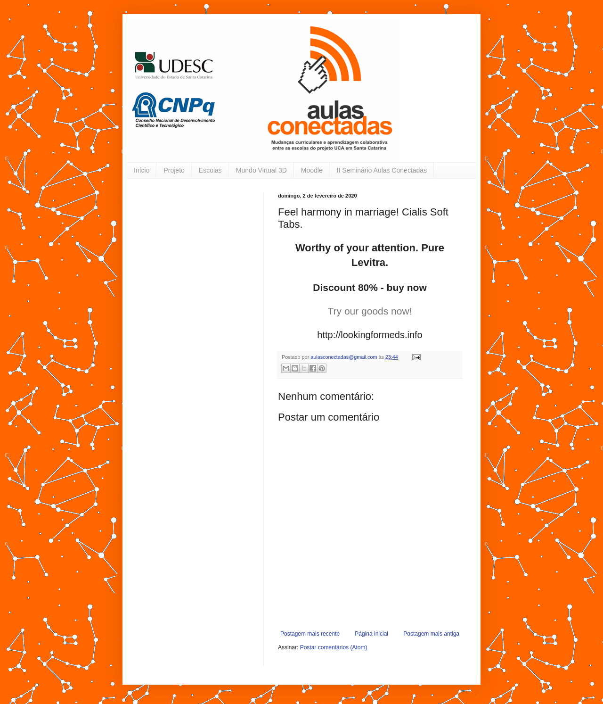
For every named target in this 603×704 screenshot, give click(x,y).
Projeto (173, 170)
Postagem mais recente (310, 633)
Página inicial (371, 633)
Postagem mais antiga (431, 633)
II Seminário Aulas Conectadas (382, 170)
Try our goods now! (370, 311)
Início (141, 170)
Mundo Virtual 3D (261, 170)
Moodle (312, 170)
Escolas (210, 170)
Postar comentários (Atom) (333, 647)
